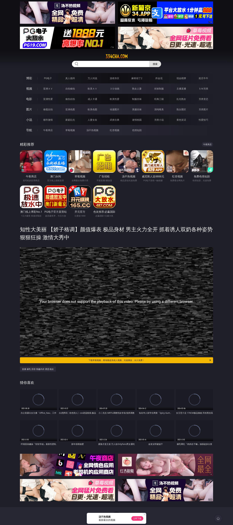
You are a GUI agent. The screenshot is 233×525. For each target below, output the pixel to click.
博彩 (29, 78)
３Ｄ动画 (114, 88)
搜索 (155, 64)
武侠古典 (114, 119)
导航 (29, 130)
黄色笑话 (181, 119)
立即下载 (137, 518)
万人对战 (92, 78)
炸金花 (159, 78)
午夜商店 (48, 130)
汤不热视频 (92, 130)
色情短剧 (137, 130)
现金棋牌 (181, 78)
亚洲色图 (70, 109)
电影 (29, 99)
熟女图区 (181, 109)
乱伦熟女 (181, 99)
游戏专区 (114, 78)
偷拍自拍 (70, 99)
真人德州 (70, 78)
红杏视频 (114, 130)
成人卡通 (92, 99)
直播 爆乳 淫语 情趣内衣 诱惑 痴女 (38, 369)
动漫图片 (114, 109)
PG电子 (48, 78)
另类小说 (159, 119)
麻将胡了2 (136, 78)
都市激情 (48, 119)
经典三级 (159, 99)
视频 (29, 89)
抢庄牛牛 (203, 78)
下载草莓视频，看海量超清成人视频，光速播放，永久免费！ (150, 360)
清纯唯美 (159, 109)
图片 (29, 109)
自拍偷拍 (70, 88)
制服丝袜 (137, 99)
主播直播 (181, 88)
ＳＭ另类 (203, 88)
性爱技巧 (203, 119)
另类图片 (203, 109)
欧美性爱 (114, 99)
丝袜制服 (159, 88)
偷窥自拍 (48, 109)
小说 (29, 120)
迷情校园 (137, 119)
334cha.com (117, 56)
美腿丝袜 (137, 109)
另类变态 (203, 99)
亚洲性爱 (48, 99)
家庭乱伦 (70, 119)
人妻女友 (92, 119)
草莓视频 (70, 130)
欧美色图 (92, 109)
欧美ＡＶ (92, 88)
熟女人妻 (137, 88)
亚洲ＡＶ (48, 88)
